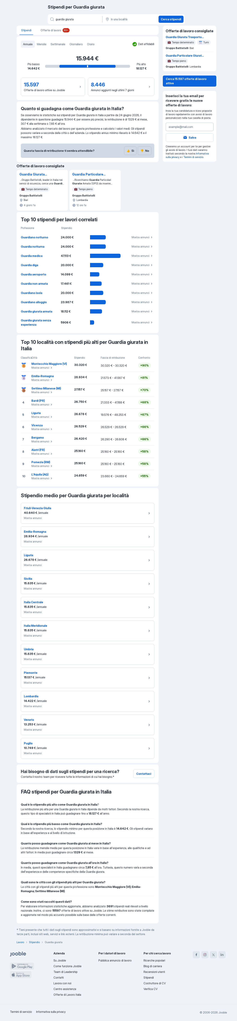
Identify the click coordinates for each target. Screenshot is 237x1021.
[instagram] (204, 954)
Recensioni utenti (154, 972)
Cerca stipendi (171, 19)
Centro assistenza (64, 989)
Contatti (58, 977)
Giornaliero (76, 44)
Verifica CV (150, 989)
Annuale (28, 44)
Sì (130, 151)
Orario (91, 44)
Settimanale (58, 44)
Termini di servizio (193, 157)
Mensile (41, 44)
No (144, 151)
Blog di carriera (153, 966)
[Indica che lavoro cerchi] (75, 19)
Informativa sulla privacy (51, 1012)
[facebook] (196, 954)
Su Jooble (59, 960)
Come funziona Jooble (67, 966)
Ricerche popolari (154, 960)
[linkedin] (222, 954)
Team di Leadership (65, 972)
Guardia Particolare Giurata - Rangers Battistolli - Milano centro (87, 174)
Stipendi (149, 977)
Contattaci (143, 774)
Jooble (222, 1012)
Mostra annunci (142, 237)
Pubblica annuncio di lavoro (115, 960)
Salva (189, 137)
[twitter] (213, 954)
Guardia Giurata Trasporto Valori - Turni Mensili (37, 174)
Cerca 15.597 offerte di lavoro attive (186, 81)
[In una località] (130, 19)
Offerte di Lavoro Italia (67, 994)
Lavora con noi (62, 983)
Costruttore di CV (155, 983)
